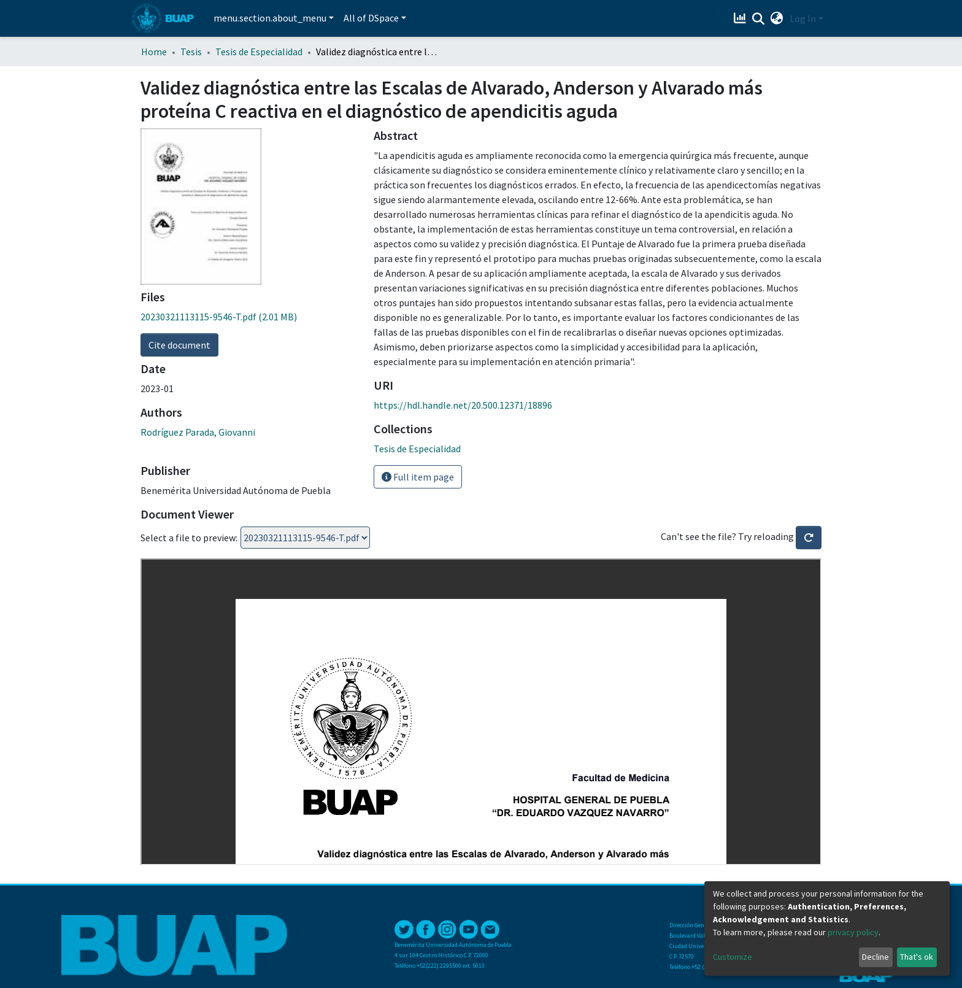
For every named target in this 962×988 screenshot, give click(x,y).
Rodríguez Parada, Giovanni (197, 432)
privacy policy (853, 932)
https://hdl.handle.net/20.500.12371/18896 (463, 405)
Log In (803, 18)
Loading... (305, 538)
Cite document (179, 345)
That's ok (916, 956)
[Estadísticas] (741, 18)
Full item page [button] (418, 477)
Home (154, 51)
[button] (777, 18)
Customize (732, 956)
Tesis (191, 51)
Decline (875, 956)
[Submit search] (758, 19)
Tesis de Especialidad (258, 51)
